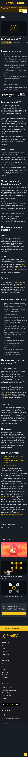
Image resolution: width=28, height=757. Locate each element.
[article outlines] (25, 11)
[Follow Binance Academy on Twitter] (5, 710)
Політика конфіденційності (9, 690)
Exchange (4, 664)
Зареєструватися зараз (14, 613)
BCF (3, 666)
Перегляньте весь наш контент (14, 628)
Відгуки (4, 698)
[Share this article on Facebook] (9, 527)
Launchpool (5, 672)
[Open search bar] (15, 3)
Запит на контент (6, 695)
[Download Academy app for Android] (15, 704)
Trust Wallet (5, 677)
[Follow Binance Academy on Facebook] (2, 710)
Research (4, 674)
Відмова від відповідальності (9, 693)
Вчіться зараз (23, 10)
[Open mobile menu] (26, 3)
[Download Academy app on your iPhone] (6, 704)
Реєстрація (20, 2)
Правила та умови (7, 687)
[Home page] (10, 3)
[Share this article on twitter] (2, 527)
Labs (3, 669)
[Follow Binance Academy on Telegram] (7, 710)
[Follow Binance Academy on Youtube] (9, 710)
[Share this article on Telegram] (15, 527)
